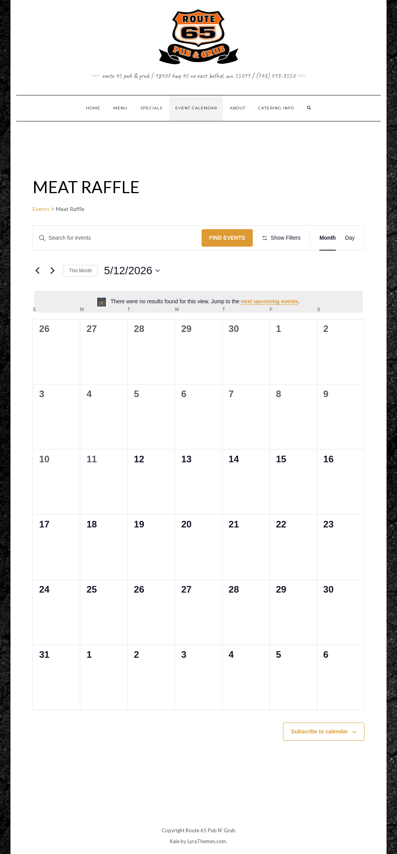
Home (93, 108)
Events (41, 209)
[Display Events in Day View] (350, 238)
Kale (175, 841)
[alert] (198, 302)
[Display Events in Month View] (327, 238)
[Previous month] (37, 270)
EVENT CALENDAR (196, 108)
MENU (120, 108)
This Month (80, 270)
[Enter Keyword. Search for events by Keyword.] (117, 238)
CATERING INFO (276, 108)
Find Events (227, 238)
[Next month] (52, 270)
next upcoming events (269, 301)
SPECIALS (151, 108)
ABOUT (237, 108)
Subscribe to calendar (319, 731)
